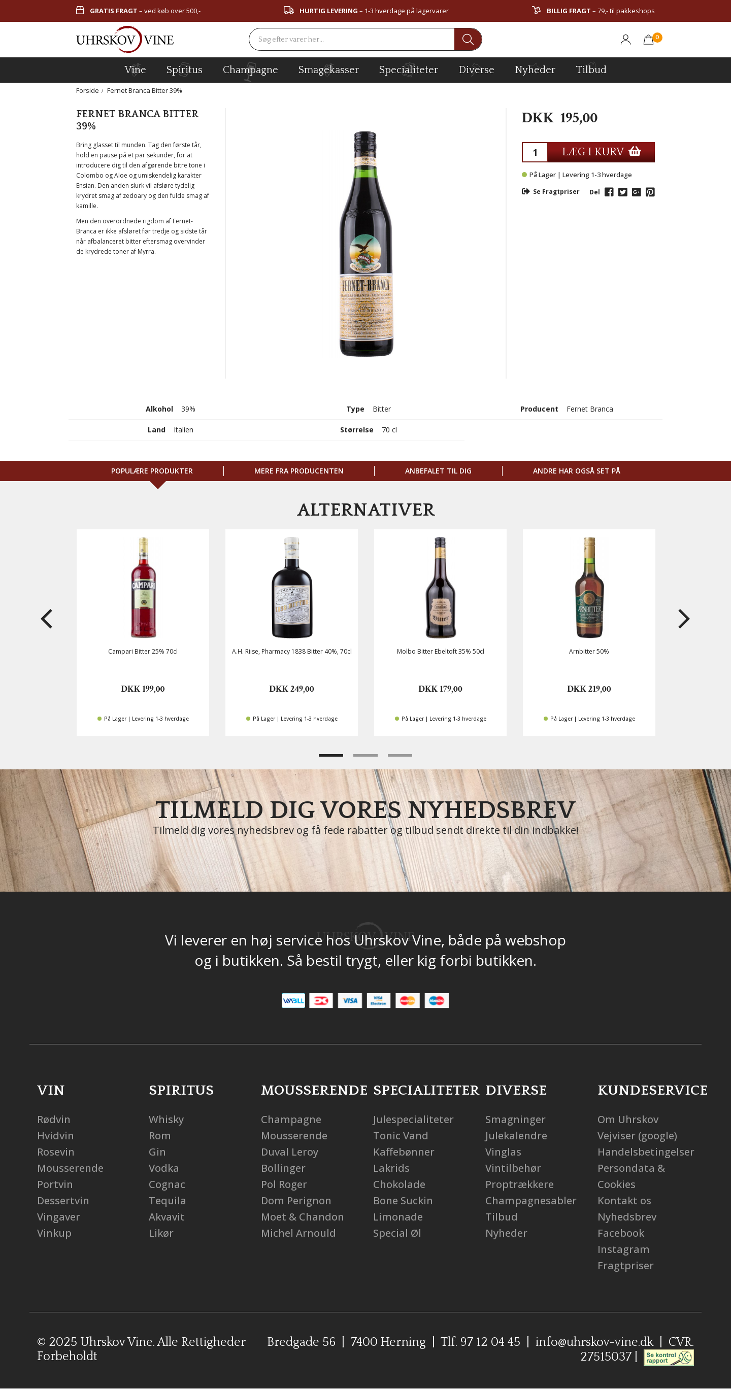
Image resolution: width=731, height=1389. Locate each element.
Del (594, 192)
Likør (161, 1233)
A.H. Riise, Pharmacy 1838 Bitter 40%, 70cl (292, 651)
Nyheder (535, 68)
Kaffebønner (404, 1152)
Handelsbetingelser (645, 1152)
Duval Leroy (289, 1152)
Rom (160, 1135)
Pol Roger (284, 1184)
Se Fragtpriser (551, 191)
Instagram (623, 1249)
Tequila (167, 1200)
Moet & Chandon (302, 1217)
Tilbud (591, 68)
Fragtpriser (625, 1265)
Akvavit (167, 1217)
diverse (476, 69)
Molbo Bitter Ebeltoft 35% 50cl (440, 651)
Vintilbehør (513, 1168)
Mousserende (70, 1168)
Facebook (620, 1233)
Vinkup (54, 1233)
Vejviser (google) (637, 1135)
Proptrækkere (519, 1184)
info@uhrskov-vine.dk (594, 1342)
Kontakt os (624, 1200)
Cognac (167, 1184)
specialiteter (408, 69)
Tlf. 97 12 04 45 (480, 1342)
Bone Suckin (403, 1200)
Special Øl (397, 1233)
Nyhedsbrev (626, 1217)
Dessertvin (63, 1200)
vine (135, 69)
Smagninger (515, 1119)
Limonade (398, 1217)
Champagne (291, 1119)
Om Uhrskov (627, 1119)
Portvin (55, 1184)
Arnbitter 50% (589, 651)
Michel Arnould (298, 1233)
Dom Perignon (296, 1200)
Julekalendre (516, 1135)
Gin (157, 1152)
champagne (250, 71)
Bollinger (283, 1168)
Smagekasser (328, 69)
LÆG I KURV (601, 152)
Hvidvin (55, 1135)
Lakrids (391, 1168)
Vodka (164, 1168)
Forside (87, 90)
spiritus (185, 69)
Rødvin (54, 1119)
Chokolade (399, 1184)
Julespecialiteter (413, 1119)
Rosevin (56, 1152)
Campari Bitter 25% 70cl (143, 651)
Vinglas (503, 1152)
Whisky (166, 1119)
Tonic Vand (400, 1135)
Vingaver (58, 1217)
